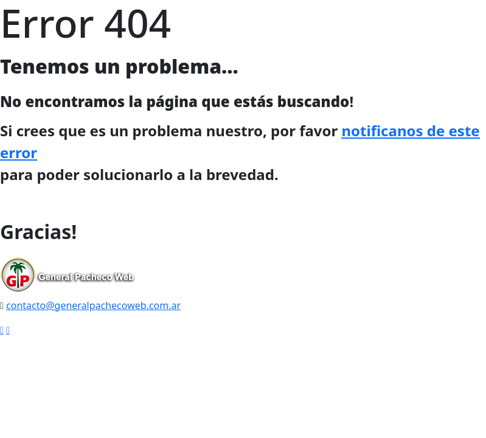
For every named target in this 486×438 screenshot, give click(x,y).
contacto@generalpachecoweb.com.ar (93, 305)
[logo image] (68, 276)
